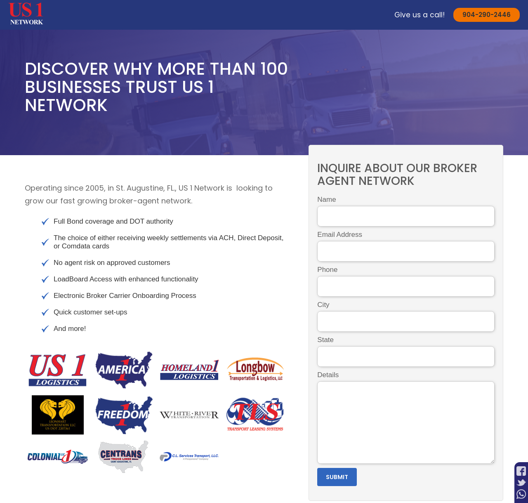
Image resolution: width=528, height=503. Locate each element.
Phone (327, 270)
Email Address (339, 235)
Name (326, 199)
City (323, 305)
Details (328, 375)
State (325, 340)
